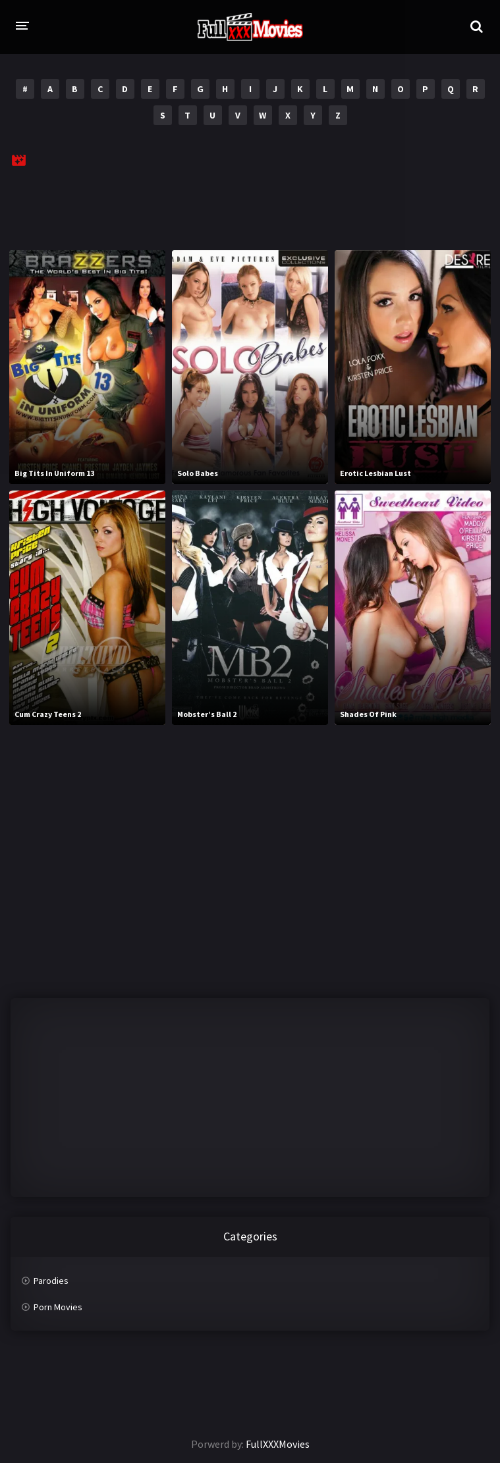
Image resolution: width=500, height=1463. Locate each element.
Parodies (51, 1281)
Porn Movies (58, 1307)
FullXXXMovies (278, 1443)
